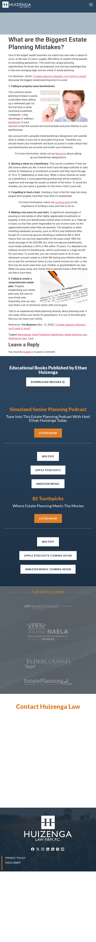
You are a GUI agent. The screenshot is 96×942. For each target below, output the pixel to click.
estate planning (73, 312)
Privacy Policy (15, 836)
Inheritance (14, 316)
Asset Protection (41, 312)
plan (24, 316)
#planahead (24, 312)
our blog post (62, 180)
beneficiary (14, 100)
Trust (31, 316)
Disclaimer (13, 840)
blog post (60, 131)
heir (85, 312)
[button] (91, 5)
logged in (28, 329)
